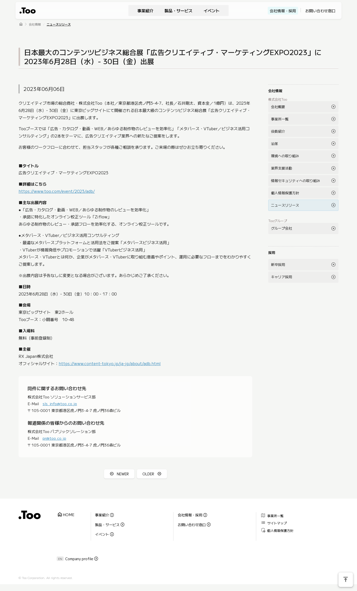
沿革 (274, 143)
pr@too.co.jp (54, 438)
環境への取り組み (285, 155)
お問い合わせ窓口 (320, 10)
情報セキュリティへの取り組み (295, 180)
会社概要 (278, 106)
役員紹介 (278, 131)
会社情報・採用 (283, 10)
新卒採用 (278, 264)
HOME (65, 514)
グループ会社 (281, 228)
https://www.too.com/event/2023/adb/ (57, 191)
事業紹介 (145, 11)
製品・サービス (178, 11)
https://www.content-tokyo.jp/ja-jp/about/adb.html (110, 363)
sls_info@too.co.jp (60, 403)
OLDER (148, 473)
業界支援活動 (281, 168)
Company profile (79, 557)
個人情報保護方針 (285, 192)
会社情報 (35, 24)
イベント (212, 11)
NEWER (123, 473)
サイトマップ (273, 522)
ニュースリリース (59, 24)
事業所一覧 (280, 118)
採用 (271, 252)
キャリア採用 (281, 276)
